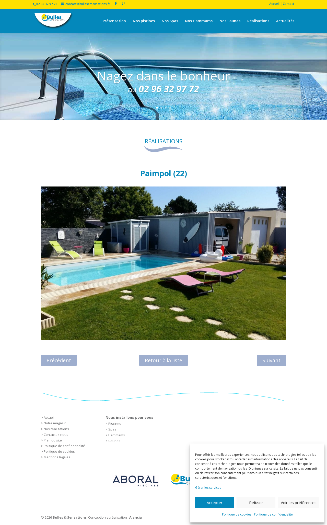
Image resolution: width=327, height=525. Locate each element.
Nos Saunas (229, 21)
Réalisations (258, 21)
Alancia (135, 517)
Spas (112, 429)
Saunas (114, 440)
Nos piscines (144, 21)
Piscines (114, 423)
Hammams (116, 435)
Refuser (256, 502)
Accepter (215, 502)
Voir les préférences (299, 502)
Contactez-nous (56, 434)
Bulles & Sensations (70, 517)
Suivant (271, 360)
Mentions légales (57, 457)
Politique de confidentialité (273, 514)
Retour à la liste (163, 360)
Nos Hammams (199, 21)
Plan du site (53, 440)
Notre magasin (55, 423)
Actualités (285, 21)
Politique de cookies (236, 514)
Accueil (49, 417)
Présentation (114, 21)
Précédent (58, 360)
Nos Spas (170, 21)
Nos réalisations (56, 429)
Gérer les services (208, 487)
